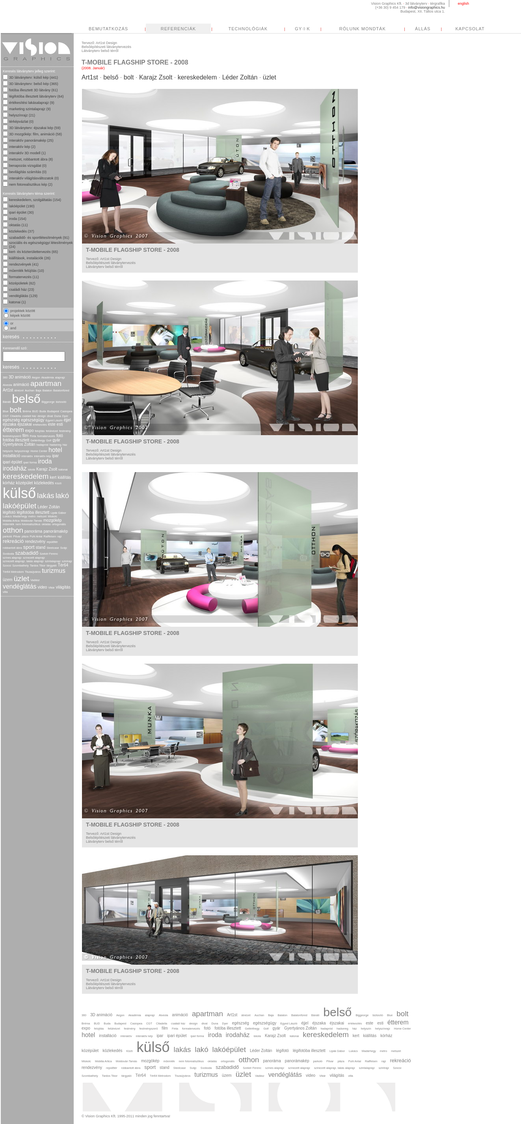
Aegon (36, 377)
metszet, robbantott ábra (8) (31, 159)
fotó (59, 436)
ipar (55, 456)
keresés (30, 336)
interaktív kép (42, 456)
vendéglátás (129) (23, 296)
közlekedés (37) (21, 231)
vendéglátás (19, 586)
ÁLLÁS (496, 28)
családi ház (29, 416)
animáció (21, 384)
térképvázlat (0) (21, 122)
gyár (56, 440)
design (41, 416)
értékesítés (40, 424)
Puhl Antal (36, 536)
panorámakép (55, 531)
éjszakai (24, 424)
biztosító (61, 402)
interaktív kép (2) (22, 147)
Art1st (8, 390)
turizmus (53, 570)
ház (65, 445)
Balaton (47, 390)
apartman (45, 383)
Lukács (7, 516)
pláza (25, 536)
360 (5, 377)
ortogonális (59, 524)
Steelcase (53, 548)
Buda (42, 411)
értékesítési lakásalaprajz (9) (31, 103)
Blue (5, 411)
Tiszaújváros (33, 572)
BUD (35, 411)
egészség (11, 420)
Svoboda (8, 554)
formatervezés (46, 436)
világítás (63, 587)
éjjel (67, 420)
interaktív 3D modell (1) (27, 153)
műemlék (8, 524)
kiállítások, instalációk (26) (29, 258)
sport (29, 547)
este (52, 424)
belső (26, 398)
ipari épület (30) (21, 212)
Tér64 (63, 565)
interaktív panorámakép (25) (31, 140)
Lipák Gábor (58, 513)
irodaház (15, 468)
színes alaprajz (12, 557)
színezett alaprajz (34, 557)
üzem (8, 580)
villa (5, 592)
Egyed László (54, 420)
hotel (55, 450)
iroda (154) (17, 219)
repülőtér (52, 542)
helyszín (8, 451)
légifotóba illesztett (33, 512)
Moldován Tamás (31, 520)
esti (60, 424)
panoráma (33, 531)
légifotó (9, 512)
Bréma (27, 411)
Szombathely (20, 565)
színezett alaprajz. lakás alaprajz (23, 561)
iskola (31, 469)
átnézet (19, 390)
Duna (57, 416)
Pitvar (16, 536)
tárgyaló (52, 565)
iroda (45, 461)
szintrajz (67, 561)
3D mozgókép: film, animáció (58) (35, 134)
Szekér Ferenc (48, 554)
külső (19, 493)
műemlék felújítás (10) (26, 271)
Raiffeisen (50, 536)
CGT (6, 416)
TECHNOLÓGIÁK (322, 28)
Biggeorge (48, 402)
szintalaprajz (53, 561)
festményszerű (12, 436)
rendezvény (35, 541)
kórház (9, 483)
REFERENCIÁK (252, 28)
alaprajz (60, 377)
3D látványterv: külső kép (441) (33, 77)
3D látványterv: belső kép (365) (33, 84)
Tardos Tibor (38, 565)
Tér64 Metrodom (13, 572)
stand (41, 547)
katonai (62, 469)
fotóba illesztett (16, 440)
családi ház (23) (21, 290)
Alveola (7, 385)
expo (29, 430)
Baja (38, 390)
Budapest (53, 411)
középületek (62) (22, 283)
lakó (62, 495)
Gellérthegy (37, 440)
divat (50, 416)
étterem (13, 429)
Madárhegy (20, 516)
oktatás (46, 524)
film (25, 436)
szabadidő (26, 553)
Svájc (63, 548)
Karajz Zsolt (46, 469)
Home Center (38, 451)
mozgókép (52, 520)
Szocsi (7, 565)
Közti (58, 483)
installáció (11, 456)
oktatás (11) (18, 225)
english (463, 4)
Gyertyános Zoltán (19, 444)
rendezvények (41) (24, 264)
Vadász (34, 580)
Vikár (51, 587)
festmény (65, 431)
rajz (59, 536)
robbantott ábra (12, 548)
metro (31, 516)
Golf (48, 440)
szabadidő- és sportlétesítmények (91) (39, 238)
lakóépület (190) (22, 206)
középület (24, 483)
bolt (15, 410)
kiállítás (64, 477)
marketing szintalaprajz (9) (30, 109)
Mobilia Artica (11, 520)
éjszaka (9, 424)
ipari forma (30, 462)
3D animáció (20, 377)
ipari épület (12, 462)
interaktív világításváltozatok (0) (34, 178)
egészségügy (32, 420)
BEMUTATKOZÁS (182, 28)
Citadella (15, 416)
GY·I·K (376, 28)
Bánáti (7, 402)
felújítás (40, 431)
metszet (42, 516)
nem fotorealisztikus (28, 524)
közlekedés (44, 483)
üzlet (22, 578)
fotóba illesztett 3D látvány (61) (33, 90)
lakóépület (19, 506)
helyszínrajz (21, 451)
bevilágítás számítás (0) (28, 172)
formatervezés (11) (24, 277)
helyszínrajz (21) (22, 115)
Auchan (29, 390)
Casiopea (66, 411)
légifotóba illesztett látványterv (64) (36, 96)
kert (53, 477)
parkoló (7, 536)
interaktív (27, 456)
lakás (45, 495)
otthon (13, 530)
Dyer (65, 416)
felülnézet (52, 431)
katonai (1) (17, 302)
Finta (33, 436)
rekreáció (13, 541)
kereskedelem (25, 476)
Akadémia (47, 377)
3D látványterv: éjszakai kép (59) (35, 128)
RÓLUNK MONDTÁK (436, 28)
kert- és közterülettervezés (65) (33, 252)
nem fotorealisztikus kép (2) (30, 184)
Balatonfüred (61, 390)
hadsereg (55, 445)
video (42, 587)
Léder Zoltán (48, 507)
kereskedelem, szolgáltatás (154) (35, 200)
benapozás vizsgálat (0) (28, 166)
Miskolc (52, 516)
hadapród (42, 445)
